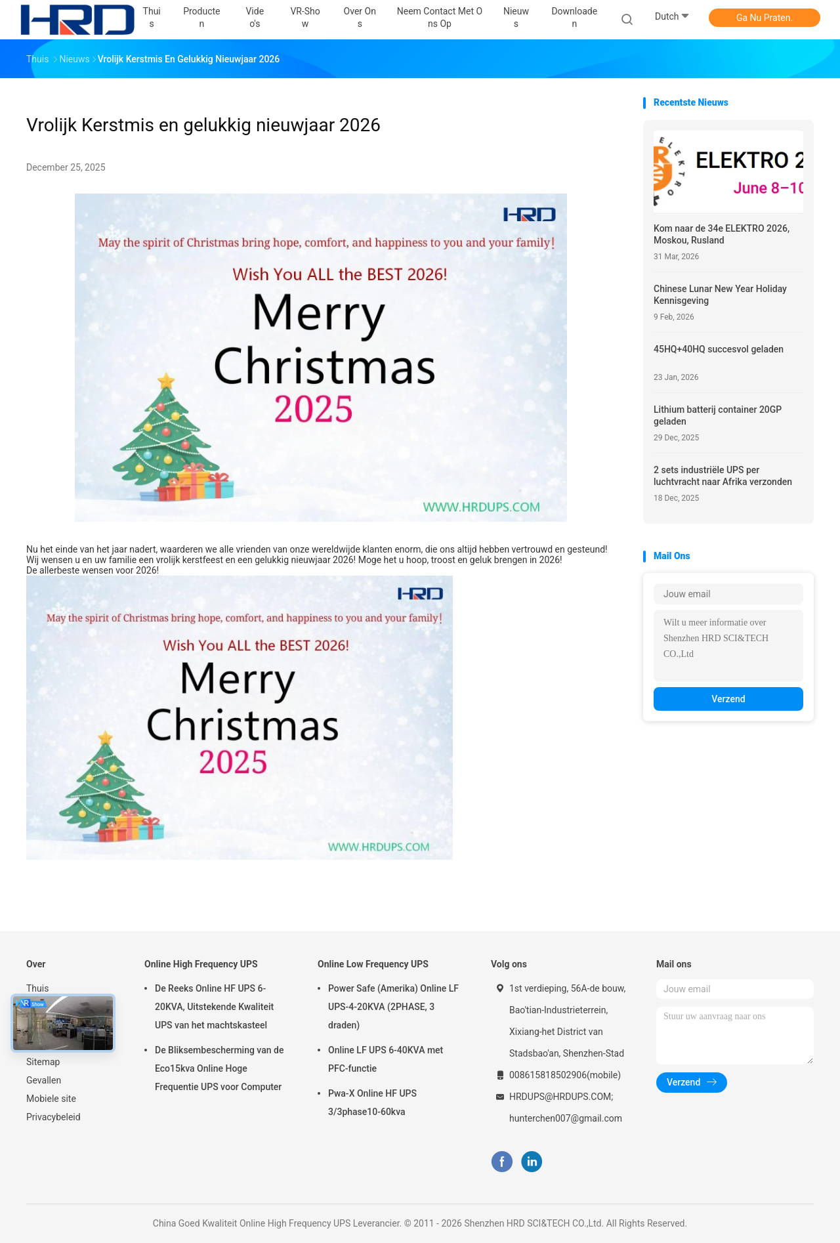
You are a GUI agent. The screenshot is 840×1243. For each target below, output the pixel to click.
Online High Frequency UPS (201, 964)
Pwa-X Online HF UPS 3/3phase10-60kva (372, 1102)
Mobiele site (51, 1098)
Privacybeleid (53, 1117)
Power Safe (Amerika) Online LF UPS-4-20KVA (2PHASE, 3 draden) (393, 1006)
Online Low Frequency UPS (373, 964)
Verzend (728, 699)
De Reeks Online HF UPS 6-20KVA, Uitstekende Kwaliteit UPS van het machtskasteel (214, 1006)
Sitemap (43, 1062)
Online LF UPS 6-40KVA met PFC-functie (385, 1059)
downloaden (574, 17)
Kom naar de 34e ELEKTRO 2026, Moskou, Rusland (721, 234)
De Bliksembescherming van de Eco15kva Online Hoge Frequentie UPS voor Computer (219, 1068)
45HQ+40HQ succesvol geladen (719, 349)
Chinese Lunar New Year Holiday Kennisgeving (720, 295)
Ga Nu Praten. (764, 17)
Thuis (37, 988)
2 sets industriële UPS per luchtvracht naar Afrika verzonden (723, 476)
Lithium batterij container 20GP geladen (718, 415)
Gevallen (43, 1080)
